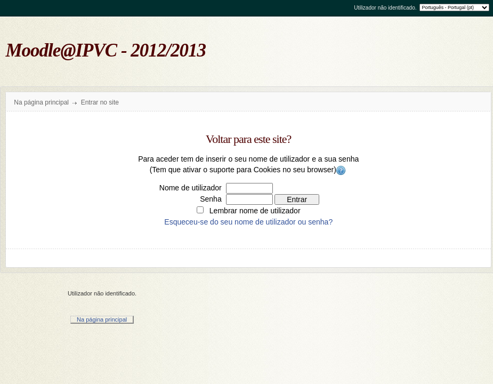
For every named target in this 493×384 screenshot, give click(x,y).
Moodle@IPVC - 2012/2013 (106, 50)
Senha (211, 199)
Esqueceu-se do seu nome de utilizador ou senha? (248, 222)
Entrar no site (100, 102)
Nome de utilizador (190, 187)
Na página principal (41, 102)
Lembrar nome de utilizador (255, 210)
